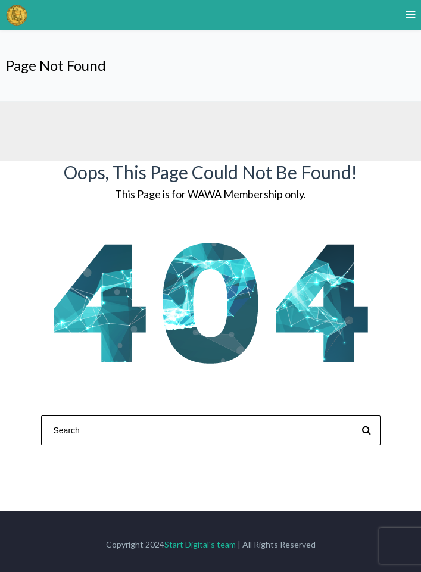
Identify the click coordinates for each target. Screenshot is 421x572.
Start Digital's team (200, 544)
